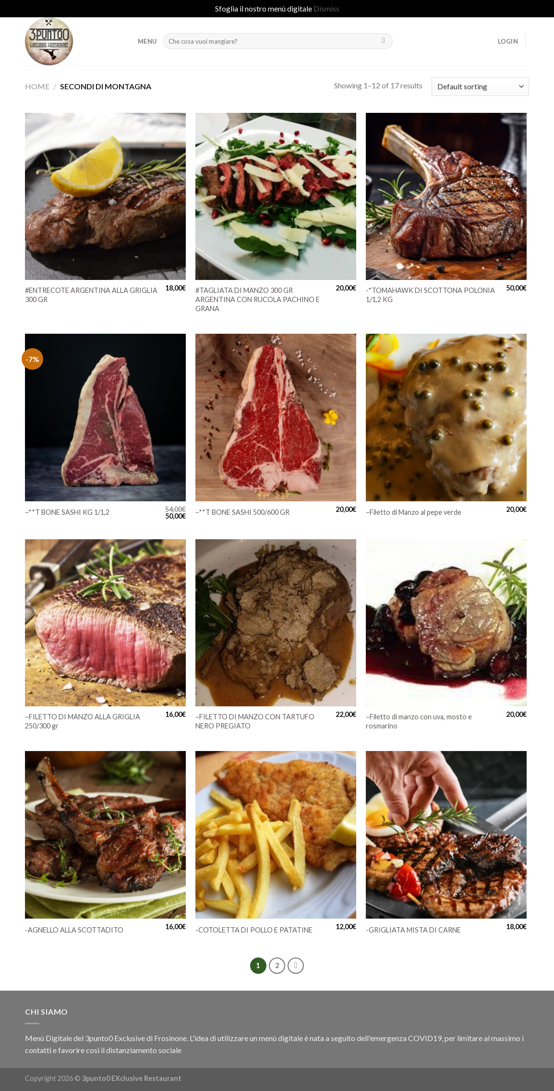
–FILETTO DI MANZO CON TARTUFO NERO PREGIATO (254, 721)
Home (37, 86)
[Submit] (384, 41)
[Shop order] (480, 86)
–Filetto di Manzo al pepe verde (413, 512)
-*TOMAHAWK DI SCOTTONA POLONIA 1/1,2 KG (430, 294)
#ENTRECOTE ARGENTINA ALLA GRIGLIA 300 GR (91, 294)
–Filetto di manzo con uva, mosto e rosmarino (419, 721)
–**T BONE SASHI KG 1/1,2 (67, 512)
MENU (147, 41)
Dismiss (326, 8)
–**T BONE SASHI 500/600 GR (242, 512)
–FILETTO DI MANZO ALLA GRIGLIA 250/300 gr (82, 721)
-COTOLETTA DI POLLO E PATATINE (254, 930)
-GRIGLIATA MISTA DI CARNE (413, 930)
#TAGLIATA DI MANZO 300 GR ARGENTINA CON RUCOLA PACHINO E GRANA (257, 299)
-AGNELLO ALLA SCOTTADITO (74, 930)
